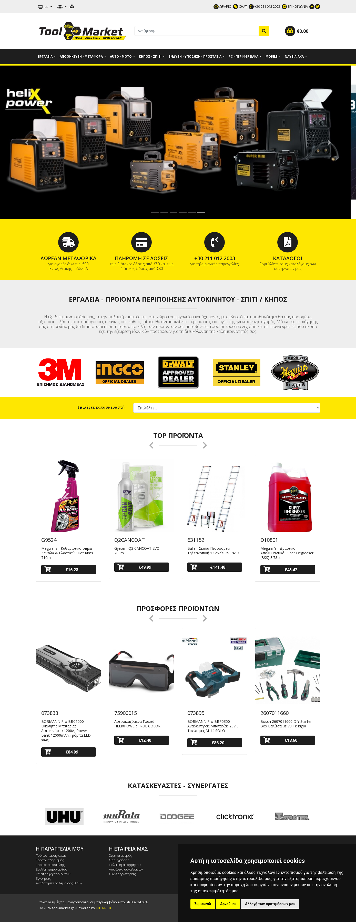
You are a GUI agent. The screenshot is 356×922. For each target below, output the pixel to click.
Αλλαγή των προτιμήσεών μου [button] (270, 904)
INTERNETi (103, 908)
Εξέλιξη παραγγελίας (51, 869)
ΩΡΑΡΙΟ (222, 6)
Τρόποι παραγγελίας (51, 855)
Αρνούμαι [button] (228, 904)
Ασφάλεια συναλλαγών (126, 869)
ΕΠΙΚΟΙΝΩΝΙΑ (295, 6)
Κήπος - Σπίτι (150, 56)
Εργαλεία (45, 56)
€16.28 (61, 570)
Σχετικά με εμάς (120, 855)
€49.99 (134, 567)
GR (43, 6)
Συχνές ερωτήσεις (122, 874)
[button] (26, 142)
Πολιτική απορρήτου (125, 864)
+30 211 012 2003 (264, 6)
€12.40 (134, 740)
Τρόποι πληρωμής (50, 860)
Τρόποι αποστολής (50, 864)
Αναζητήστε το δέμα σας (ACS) (59, 883)
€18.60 (280, 740)
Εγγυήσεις (43, 878)
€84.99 (61, 752)
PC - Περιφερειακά (244, 56)
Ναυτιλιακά (294, 56)
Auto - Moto (121, 56)
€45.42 (280, 570)
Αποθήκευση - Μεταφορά (82, 56)
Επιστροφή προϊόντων (53, 874)
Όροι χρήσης (119, 860)
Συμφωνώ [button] (203, 904)
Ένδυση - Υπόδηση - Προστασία (195, 56)
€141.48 (208, 567)
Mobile (272, 56)
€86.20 (207, 743)
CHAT (240, 6)
